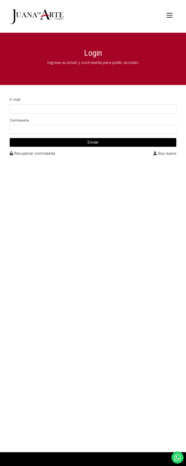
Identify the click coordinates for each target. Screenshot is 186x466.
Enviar (93, 142)
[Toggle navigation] (169, 15)
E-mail (15, 99)
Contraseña (19, 120)
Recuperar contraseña (32, 153)
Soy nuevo (164, 153)
